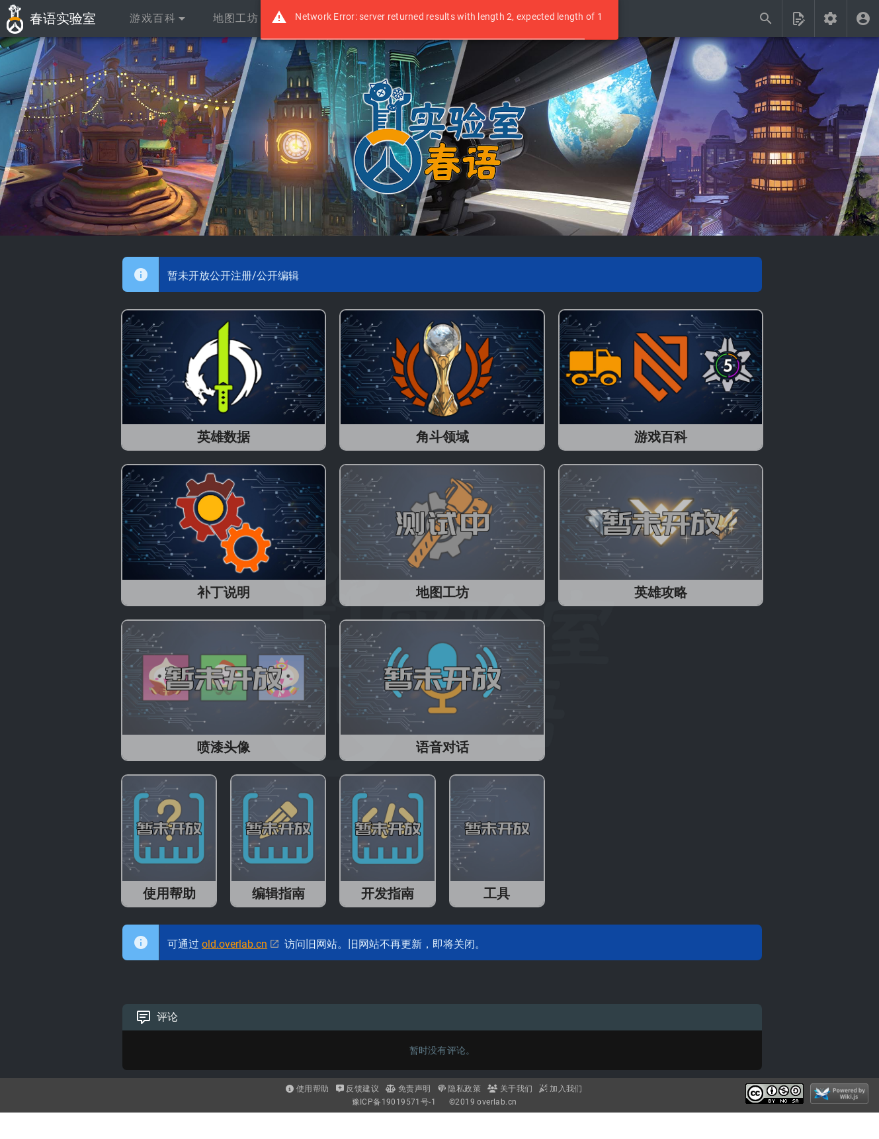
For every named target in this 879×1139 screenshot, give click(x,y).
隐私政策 (459, 1088)
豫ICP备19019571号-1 (394, 1102)
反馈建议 (357, 1088)
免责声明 (408, 1088)
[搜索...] (766, 18)
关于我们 (509, 1088)
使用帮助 (307, 1088)
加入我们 (560, 1088)
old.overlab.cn (234, 944)
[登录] (863, 18)
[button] (157, 18)
